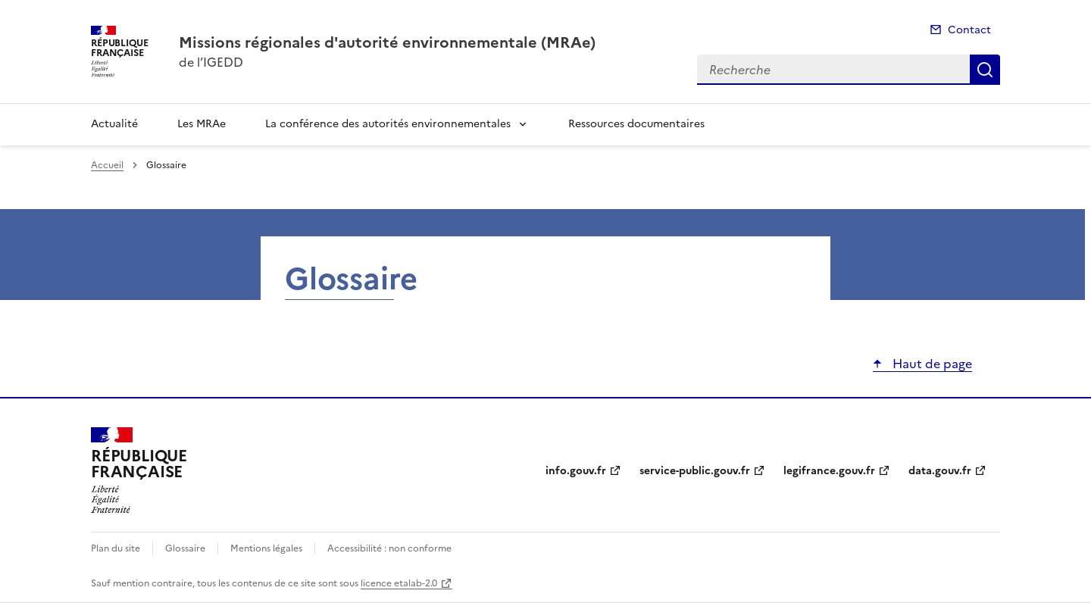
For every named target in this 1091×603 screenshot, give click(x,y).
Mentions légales (266, 548)
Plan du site (115, 548)
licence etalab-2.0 (399, 583)
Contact (969, 30)
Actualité (114, 124)
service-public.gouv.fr (694, 471)
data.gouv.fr (939, 471)
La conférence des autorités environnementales (388, 124)
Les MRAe (201, 124)
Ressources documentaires (636, 124)
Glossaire (185, 548)
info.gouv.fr (576, 471)
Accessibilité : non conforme (389, 548)
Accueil (107, 165)
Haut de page (930, 364)
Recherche (985, 70)
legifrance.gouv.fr (829, 471)
